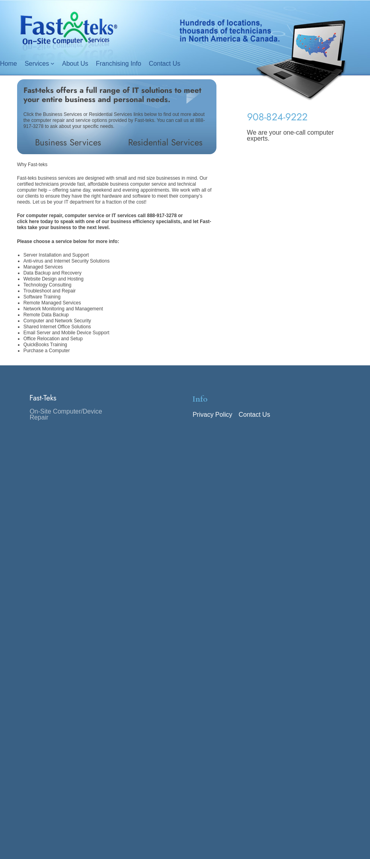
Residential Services (165, 142)
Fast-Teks (42, 397)
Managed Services (43, 267)
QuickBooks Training (45, 344)
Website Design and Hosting (53, 279)
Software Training (41, 297)
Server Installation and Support (56, 255)
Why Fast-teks (32, 164)
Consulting (60, 285)
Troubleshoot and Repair (49, 291)
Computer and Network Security (57, 321)
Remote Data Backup (46, 315)
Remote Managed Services (52, 303)
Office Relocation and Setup (53, 338)
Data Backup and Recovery (52, 273)
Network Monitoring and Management (63, 309)
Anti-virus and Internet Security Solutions (66, 261)
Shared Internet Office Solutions (57, 326)
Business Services (68, 142)
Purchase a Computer (46, 350)
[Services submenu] (53, 63)
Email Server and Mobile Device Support (66, 332)
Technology (36, 285)
